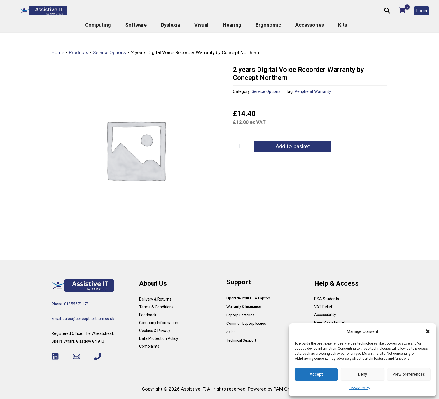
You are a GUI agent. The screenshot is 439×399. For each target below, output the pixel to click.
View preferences (409, 374)
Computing (98, 25)
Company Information (158, 322)
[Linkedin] (55, 356)
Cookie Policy (359, 388)
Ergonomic (268, 25)
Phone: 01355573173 (70, 304)
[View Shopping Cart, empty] (402, 11)
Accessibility (325, 314)
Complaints (149, 346)
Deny (362, 374)
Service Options (266, 91)
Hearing (232, 25)
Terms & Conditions (156, 307)
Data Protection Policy (158, 338)
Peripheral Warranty (313, 91)
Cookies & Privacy (154, 330)
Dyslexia (170, 25)
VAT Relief (323, 307)
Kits (342, 25)
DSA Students (326, 299)
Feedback (147, 315)
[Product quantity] (241, 146)
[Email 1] (76, 356)
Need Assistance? (330, 322)
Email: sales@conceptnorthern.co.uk (84, 318)
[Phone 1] (97, 356)
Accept (316, 374)
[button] (428, 331)
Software (136, 25)
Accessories (309, 25)
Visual (201, 25)
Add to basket (292, 146)
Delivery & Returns (155, 299)
